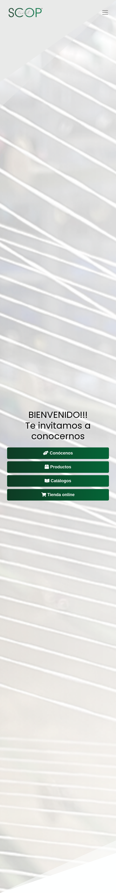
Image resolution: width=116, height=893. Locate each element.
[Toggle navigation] (105, 12)
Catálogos (58, 480)
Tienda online (58, 494)
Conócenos (58, 453)
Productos (58, 467)
